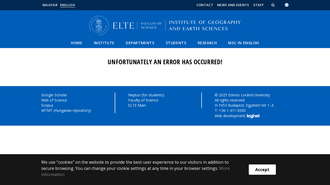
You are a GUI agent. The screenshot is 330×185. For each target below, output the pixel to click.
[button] (273, 5)
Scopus (47, 105)
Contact (204, 5)
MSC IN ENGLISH (243, 42)
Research (207, 42)
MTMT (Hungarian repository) (66, 110)
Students (176, 42)
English (67, 5)
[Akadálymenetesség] (287, 4)
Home (76, 42)
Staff (258, 5)
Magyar (50, 5)
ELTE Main (137, 105)
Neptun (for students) (146, 94)
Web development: (237, 116)
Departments (140, 42)
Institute (104, 42)
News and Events (233, 5)
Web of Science (54, 100)
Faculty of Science (143, 100)
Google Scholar (54, 94)
